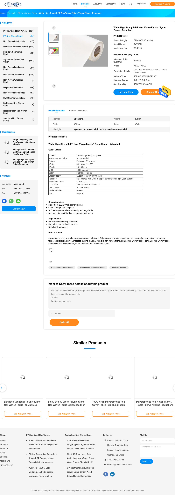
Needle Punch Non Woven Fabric (18, 112)
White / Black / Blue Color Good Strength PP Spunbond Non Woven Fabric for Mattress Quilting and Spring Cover (43, 458)
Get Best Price (126, 92)
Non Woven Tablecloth (18, 74)
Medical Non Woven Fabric (18, 46)
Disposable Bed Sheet (18, 87)
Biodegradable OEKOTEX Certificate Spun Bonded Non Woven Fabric (24, 151)
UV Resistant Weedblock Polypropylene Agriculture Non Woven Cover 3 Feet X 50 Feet (81, 444)
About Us (4, 448)
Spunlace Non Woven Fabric (18, 119)
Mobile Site (5, 461)
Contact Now (19, 209)
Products (4, 444)
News (2, 453)
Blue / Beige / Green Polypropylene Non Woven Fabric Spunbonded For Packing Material (66, 405)
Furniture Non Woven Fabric (18, 53)
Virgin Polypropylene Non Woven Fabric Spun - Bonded (24, 142)
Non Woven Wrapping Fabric (18, 81)
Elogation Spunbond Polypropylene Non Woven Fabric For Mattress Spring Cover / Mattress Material (22, 405)
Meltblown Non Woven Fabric (18, 104)
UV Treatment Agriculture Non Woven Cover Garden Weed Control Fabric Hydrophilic (80, 472)
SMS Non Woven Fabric (18, 98)
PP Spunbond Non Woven (18, 30)
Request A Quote (162, 4)
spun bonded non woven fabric (92, 268)
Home (3, 440)
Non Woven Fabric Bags (18, 92)
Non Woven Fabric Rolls (18, 41)
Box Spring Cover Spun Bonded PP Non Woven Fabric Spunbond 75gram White (23, 161)
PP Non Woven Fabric (18, 36)
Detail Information (56, 110)
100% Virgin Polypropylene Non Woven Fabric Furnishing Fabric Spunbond (108, 405)
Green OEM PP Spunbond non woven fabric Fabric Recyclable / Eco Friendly (43, 444)
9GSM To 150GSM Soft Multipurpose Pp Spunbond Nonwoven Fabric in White (41, 472)
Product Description (78, 110)
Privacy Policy (6, 465)
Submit (64, 322)
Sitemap (3, 457)
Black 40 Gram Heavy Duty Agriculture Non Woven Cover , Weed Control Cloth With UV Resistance (81, 458)
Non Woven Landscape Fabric (18, 68)
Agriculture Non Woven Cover (18, 60)
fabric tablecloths (119, 268)
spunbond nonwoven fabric (62, 268)
